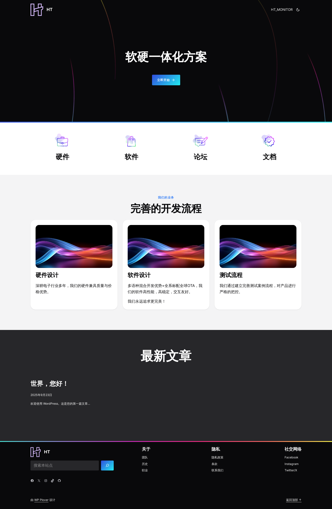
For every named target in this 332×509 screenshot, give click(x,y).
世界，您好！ (49, 384)
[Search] (107, 465)
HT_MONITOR (282, 9)
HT (50, 9)
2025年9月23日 (41, 395)
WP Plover (41, 500)
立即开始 (166, 80)
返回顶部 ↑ (294, 500)
